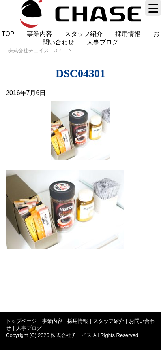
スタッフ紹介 (84, 33)
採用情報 (127, 33)
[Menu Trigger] (153, 8)
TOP (8, 33)
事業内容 (39, 33)
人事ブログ (102, 42)
